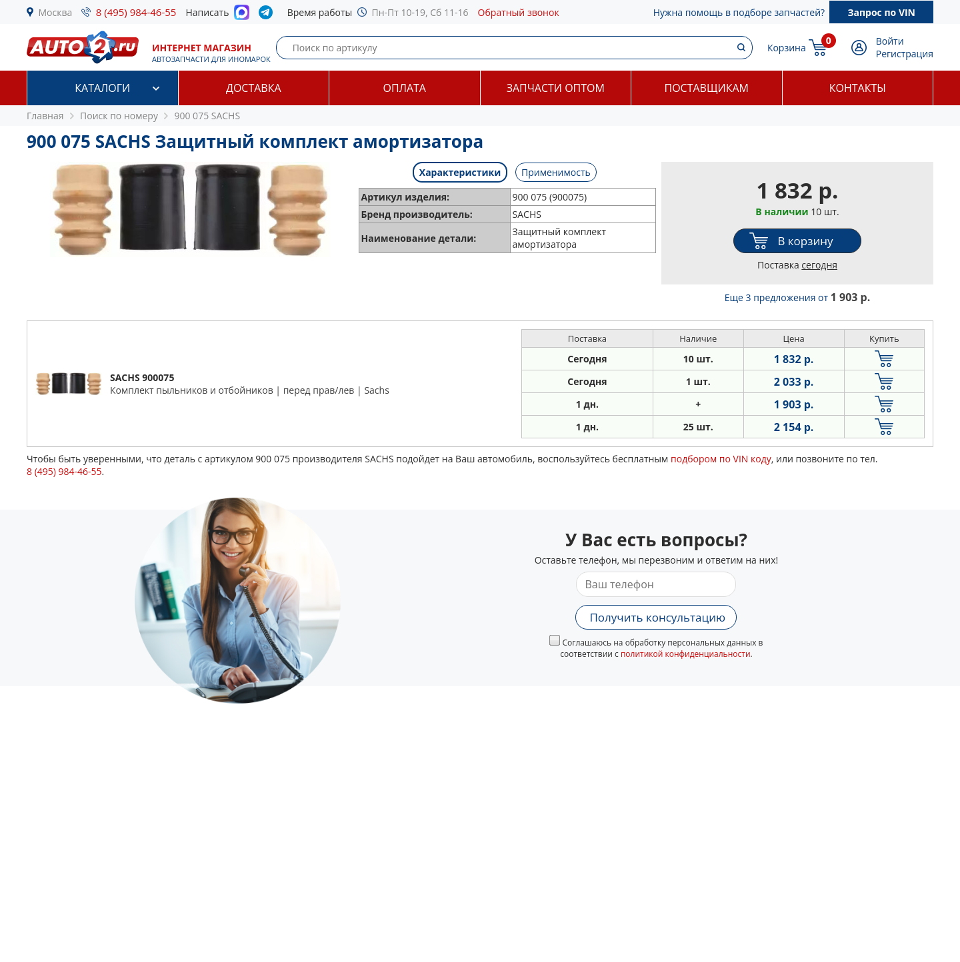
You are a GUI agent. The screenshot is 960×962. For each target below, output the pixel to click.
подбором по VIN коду (721, 458)
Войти (890, 41)
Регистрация (904, 53)
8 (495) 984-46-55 (136, 12)
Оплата (404, 88)
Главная (45, 115)
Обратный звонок (518, 12)
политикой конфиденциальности (686, 654)
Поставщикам (707, 88)
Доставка (253, 88)
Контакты (857, 88)
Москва (56, 12)
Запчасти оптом (556, 88)
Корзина (786, 47)
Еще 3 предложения (798, 297)
